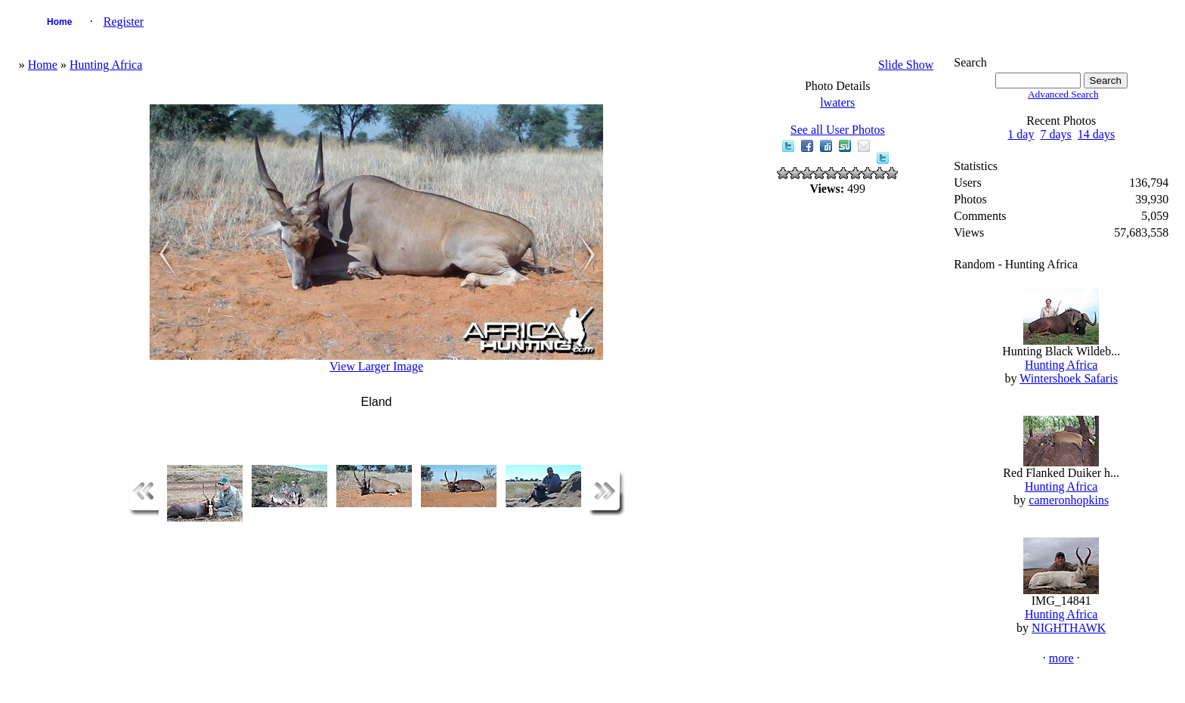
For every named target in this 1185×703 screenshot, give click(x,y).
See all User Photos (838, 129)
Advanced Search (1063, 94)
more (1061, 658)
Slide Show (905, 64)
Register (124, 21)
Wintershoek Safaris (1068, 378)
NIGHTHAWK (1069, 627)
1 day (1020, 134)
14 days (1096, 134)
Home (59, 22)
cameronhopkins (1069, 500)
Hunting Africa (106, 64)
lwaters (837, 102)
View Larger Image (376, 366)
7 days (1055, 134)
